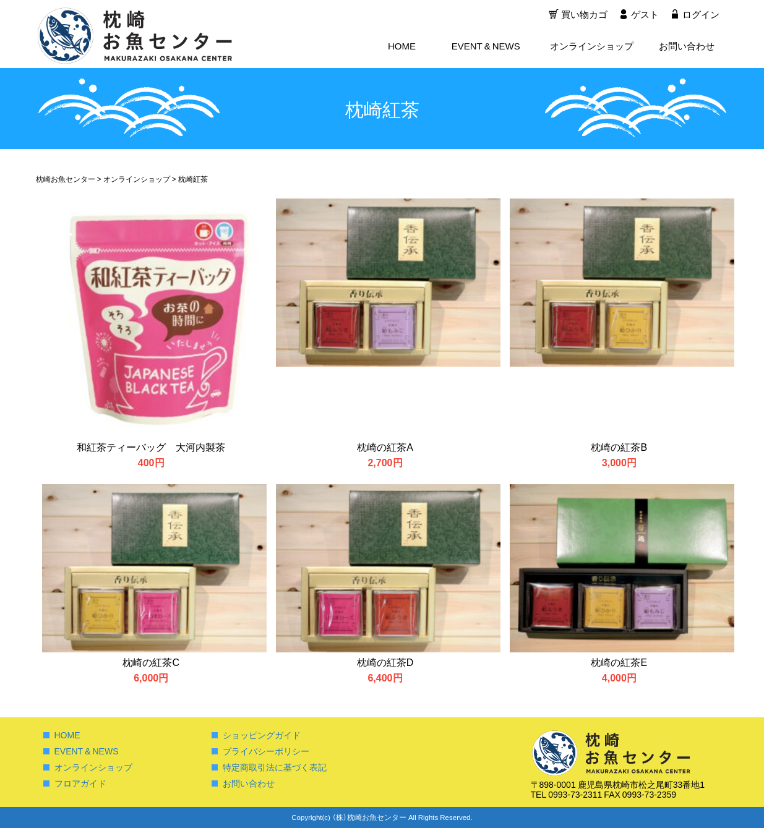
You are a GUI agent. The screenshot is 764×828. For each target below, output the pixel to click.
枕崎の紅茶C (150, 661)
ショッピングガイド (262, 734)
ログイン (700, 15)
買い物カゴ (583, 15)
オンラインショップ (591, 47)
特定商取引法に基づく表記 (275, 767)
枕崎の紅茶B (619, 446)
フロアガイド (80, 783)
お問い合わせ (687, 47)
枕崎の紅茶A (385, 446)
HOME (402, 47)
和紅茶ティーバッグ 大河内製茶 (151, 446)
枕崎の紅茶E (619, 661)
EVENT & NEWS (486, 47)
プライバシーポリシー (266, 751)
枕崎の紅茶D (385, 661)
